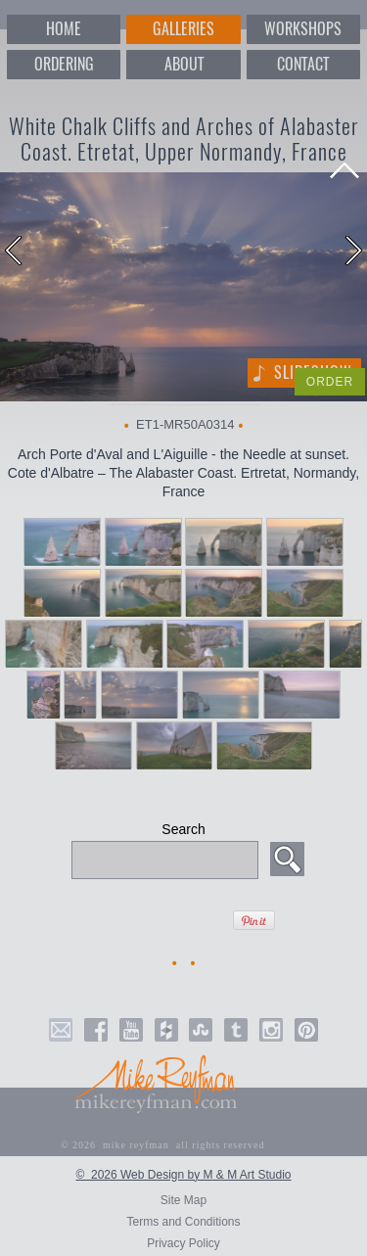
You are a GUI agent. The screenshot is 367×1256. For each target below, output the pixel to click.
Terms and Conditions (183, 1222)
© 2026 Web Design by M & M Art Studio (183, 1175)
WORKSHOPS (303, 29)
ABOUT (184, 64)
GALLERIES (183, 29)
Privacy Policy (183, 1243)
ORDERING (64, 64)
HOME (63, 29)
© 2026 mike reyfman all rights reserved (163, 1145)
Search (183, 829)
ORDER (329, 382)
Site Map (183, 1200)
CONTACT (303, 64)
